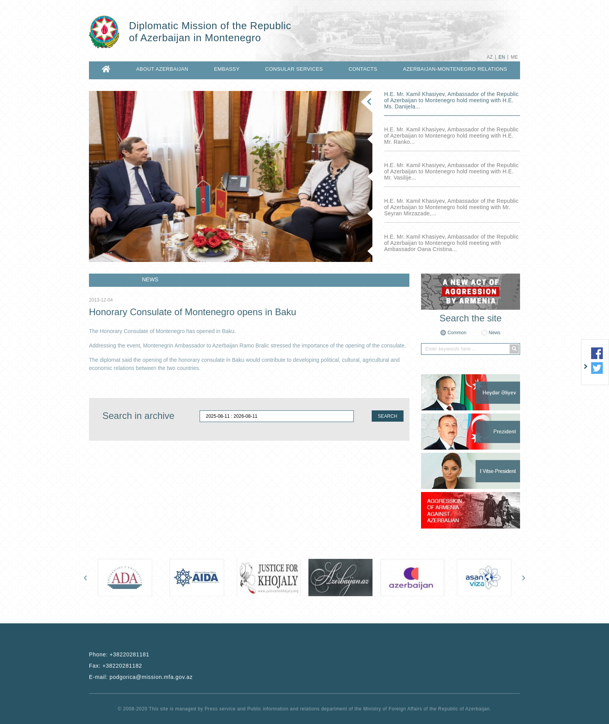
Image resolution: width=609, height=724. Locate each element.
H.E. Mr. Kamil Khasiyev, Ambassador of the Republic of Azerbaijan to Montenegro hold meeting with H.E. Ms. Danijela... (451, 100)
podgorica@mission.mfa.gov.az (151, 677)
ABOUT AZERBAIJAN (162, 69)
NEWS (150, 279)
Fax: (115, 666)
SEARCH (387, 416)
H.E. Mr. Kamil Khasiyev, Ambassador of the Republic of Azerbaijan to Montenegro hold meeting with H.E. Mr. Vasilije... (451, 171)
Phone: (119, 654)
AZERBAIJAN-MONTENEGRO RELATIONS (455, 69)
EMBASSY (227, 69)
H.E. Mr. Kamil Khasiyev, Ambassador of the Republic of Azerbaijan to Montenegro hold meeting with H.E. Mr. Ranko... (451, 135)
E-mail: (141, 677)
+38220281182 (122, 666)
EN (501, 57)
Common (456, 332)
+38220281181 (129, 654)
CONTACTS (362, 69)
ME (514, 57)
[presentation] (85, 577)
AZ (490, 57)
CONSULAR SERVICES (294, 69)
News (494, 332)
